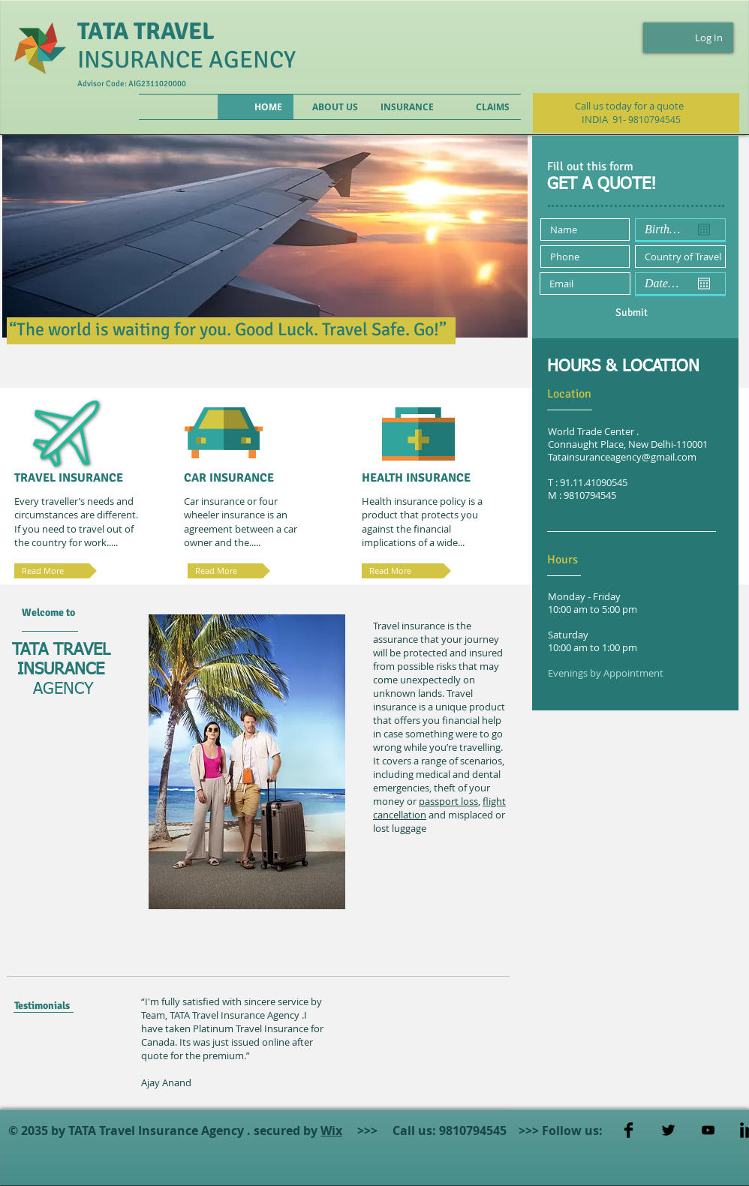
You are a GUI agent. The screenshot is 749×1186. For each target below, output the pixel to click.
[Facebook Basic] (628, 1130)
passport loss (448, 801)
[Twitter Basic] (668, 1130)
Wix (331, 1130)
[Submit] (631, 312)
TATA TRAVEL (146, 31)
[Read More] (406, 570)
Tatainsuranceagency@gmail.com (622, 457)
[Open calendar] (704, 230)
